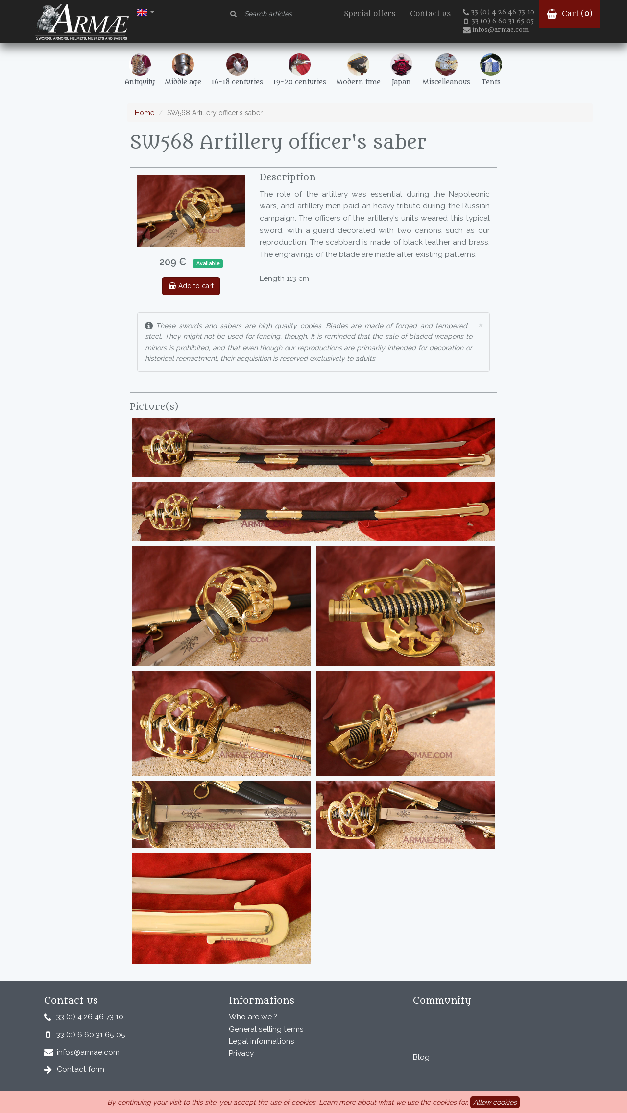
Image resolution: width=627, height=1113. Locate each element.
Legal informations (261, 1041)
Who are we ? (253, 1016)
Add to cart (191, 286)
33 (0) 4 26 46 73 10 (498, 12)
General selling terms (266, 1029)
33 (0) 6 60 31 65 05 (499, 21)
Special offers (369, 14)
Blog (421, 1057)
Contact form (80, 1069)
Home (144, 113)
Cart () (570, 14)
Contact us (430, 14)
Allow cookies (495, 1102)
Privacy (241, 1053)
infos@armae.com (496, 29)
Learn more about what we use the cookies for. (393, 1102)
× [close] (480, 324)
